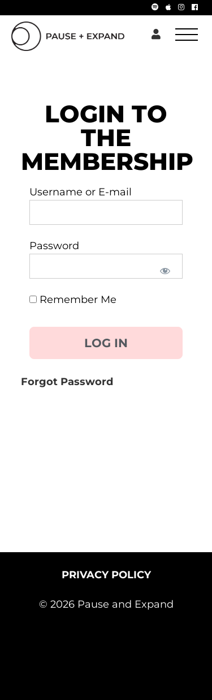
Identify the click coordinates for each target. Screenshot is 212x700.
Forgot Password (67, 381)
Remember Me (72, 299)
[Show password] (164, 270)
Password (54, 246)
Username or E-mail (80, 192)
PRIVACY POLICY (106, 575)
